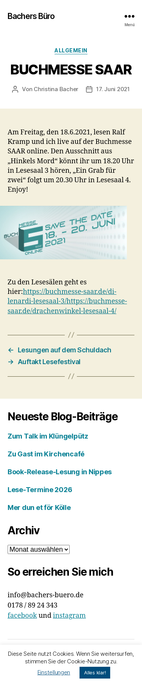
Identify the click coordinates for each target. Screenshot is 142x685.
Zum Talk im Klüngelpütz (48, 436)
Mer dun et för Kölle (39, 507)
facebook (22, 615)
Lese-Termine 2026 (40, 490)
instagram (69, 615)
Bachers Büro (31, 16)
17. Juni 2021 (113, 89)
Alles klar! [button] (95, 672)
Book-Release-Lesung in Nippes (60, 472)
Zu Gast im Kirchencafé (46, 454)
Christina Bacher (56, 89)
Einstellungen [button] (53, 672)
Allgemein (71, 50)
